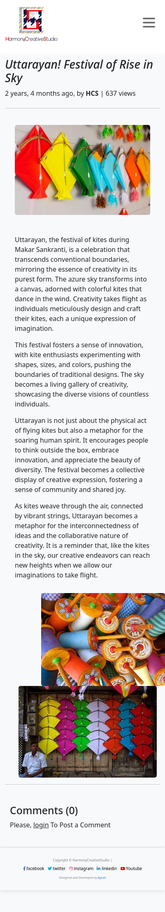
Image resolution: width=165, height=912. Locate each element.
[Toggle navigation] (149, 24)
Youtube (131, 868)
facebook (33, 868)
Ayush (102, 878)
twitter (57, 868)
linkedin (107, 868)
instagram (81, 868)
